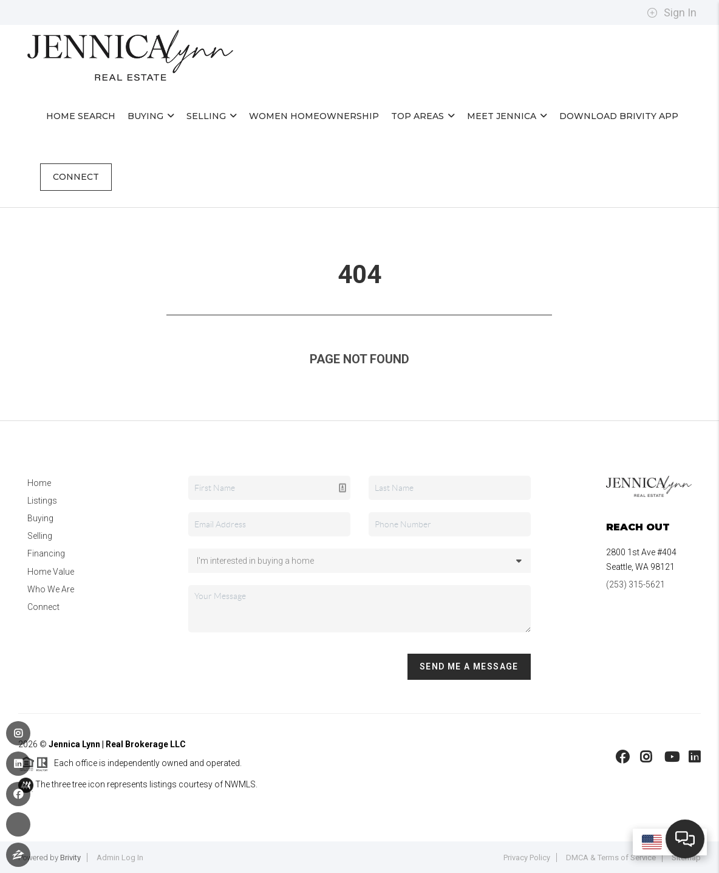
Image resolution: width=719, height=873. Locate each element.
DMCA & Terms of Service (611, 857)
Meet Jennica (507, 116)
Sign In (672, 13)
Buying (151, 116)
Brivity (70, 857)
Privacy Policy (526, 857)
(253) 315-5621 (635, 584)
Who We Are (50, 589)
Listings (42, 500)
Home (39, 483)
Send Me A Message (469, 666)
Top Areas (423, 116)
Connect (76, 176)
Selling (211, 116)
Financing (46, 553)
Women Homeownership (314, 116)
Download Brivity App (618, 116)
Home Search (80, 116)
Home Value (50, 572)
